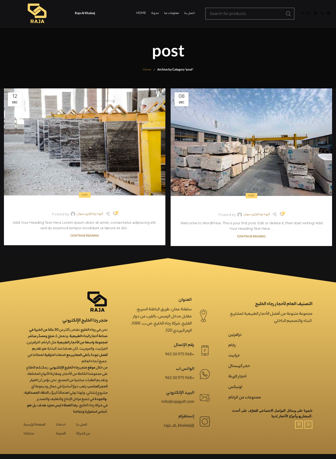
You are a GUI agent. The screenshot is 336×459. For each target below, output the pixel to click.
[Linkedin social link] (322, 14)
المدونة (61, 433)
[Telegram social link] (328, 14)
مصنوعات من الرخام (244, 397)
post (85, 195)
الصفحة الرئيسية (34, 425)
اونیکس (235, 387)
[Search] (250, 14)
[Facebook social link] (302, 14)
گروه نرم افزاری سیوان (90, 214)
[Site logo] (37, 13)
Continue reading (84, 236)
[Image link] (97, 301)
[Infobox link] (168, 315)
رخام (232, 345)
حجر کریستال (239, 366)
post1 (251, 204)
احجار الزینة (237, 376)
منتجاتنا (29, 433)
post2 (84, 204)
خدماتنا (61, 425)
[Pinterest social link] (315, 14)
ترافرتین (235, 335)
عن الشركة (83, 433)
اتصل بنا (81, 425)
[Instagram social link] (299, 425)
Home (147, 70)
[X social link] (308, 14)
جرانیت (234, 356)
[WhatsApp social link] (308, 425)
